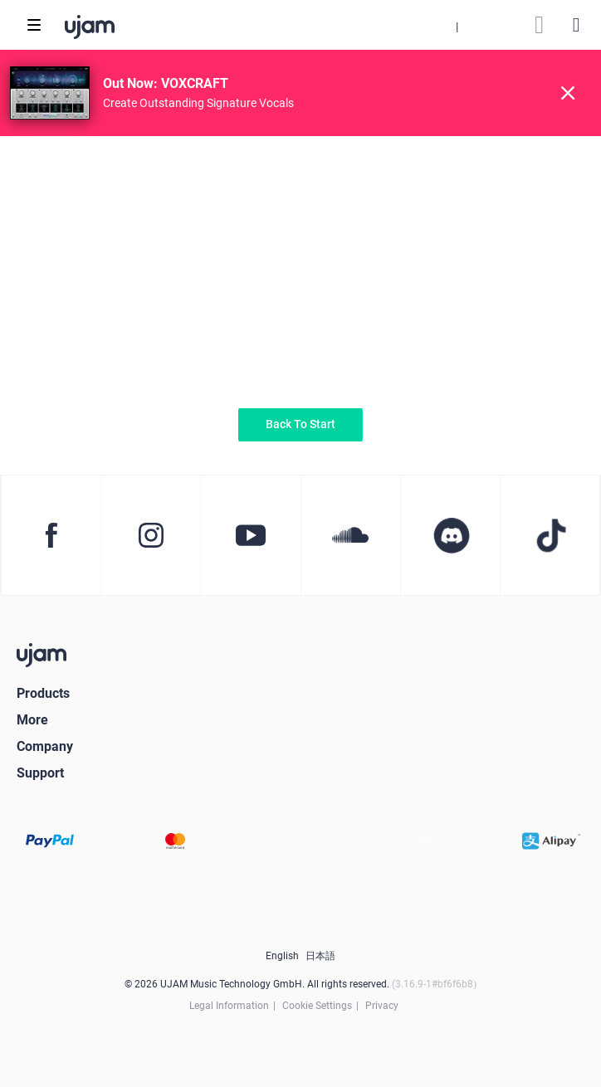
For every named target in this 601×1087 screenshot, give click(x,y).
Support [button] (40, 773)
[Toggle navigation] (34, 24)
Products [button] (43, 693)
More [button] (32, 720)
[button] (456, 24)
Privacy (381, 1005)
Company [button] (45, 746)
